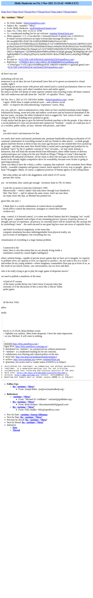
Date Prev (6, 12)
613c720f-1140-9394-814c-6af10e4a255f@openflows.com (46, 59)
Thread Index (70, 12)
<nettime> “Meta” (22, 399)
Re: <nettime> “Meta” (24, 389)
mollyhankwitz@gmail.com (43, 28)
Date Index (57, 12)
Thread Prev (30, 12)
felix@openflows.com (34, 23)
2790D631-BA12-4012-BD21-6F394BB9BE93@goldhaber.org (48, 62)
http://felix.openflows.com (25, 344)
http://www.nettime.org (24, 359)
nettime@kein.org (51, 359)
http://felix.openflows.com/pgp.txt (31, 346)
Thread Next (44, 12)
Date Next (18, 12)
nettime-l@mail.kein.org (61, 33)
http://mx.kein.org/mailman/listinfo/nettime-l (36, 357)
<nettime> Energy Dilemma (33, 417)
